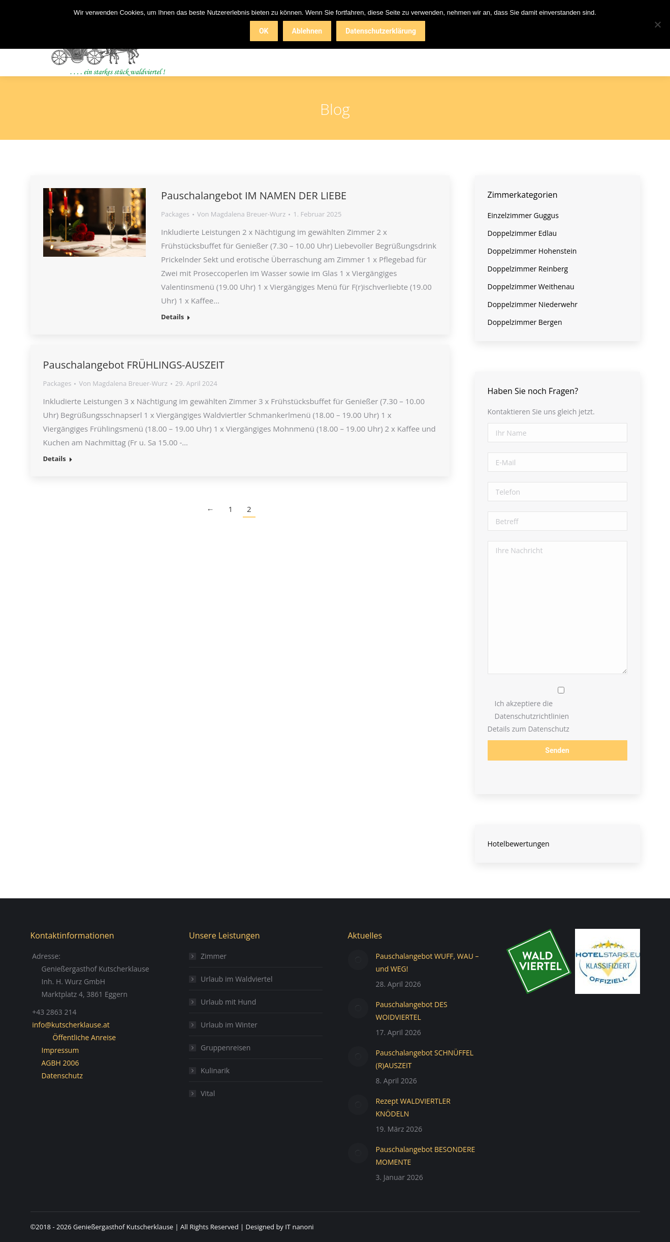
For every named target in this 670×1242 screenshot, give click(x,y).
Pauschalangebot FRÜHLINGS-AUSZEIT (134, 365)
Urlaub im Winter (229, 1024)
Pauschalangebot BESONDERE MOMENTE (425, 1155)
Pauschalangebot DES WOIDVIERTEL (412, 1010)
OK (264, 31)
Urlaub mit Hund (228, 1002)
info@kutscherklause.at (71, 1024)
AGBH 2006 (60, 1063)
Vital (208, 1093)
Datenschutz (62, 1075)
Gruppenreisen (225, 1047)
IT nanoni (299, 1226)
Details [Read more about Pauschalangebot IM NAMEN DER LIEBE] (172, 317)
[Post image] (358, 960)
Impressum (60, 1050)
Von (241, 214)
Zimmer (214, 956)
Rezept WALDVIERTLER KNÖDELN (413, 1107)
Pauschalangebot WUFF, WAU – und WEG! (427, 962)
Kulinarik (215, 1070)
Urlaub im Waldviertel (236, 979)
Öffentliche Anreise (84, 1037)
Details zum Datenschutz (528, 729)
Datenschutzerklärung (380, 31)
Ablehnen (307, 31)
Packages (175, 214)
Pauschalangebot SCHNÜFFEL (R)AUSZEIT (425, 1059)
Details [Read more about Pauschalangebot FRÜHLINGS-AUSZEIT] (54, 459)
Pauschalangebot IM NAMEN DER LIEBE (253, 195)
